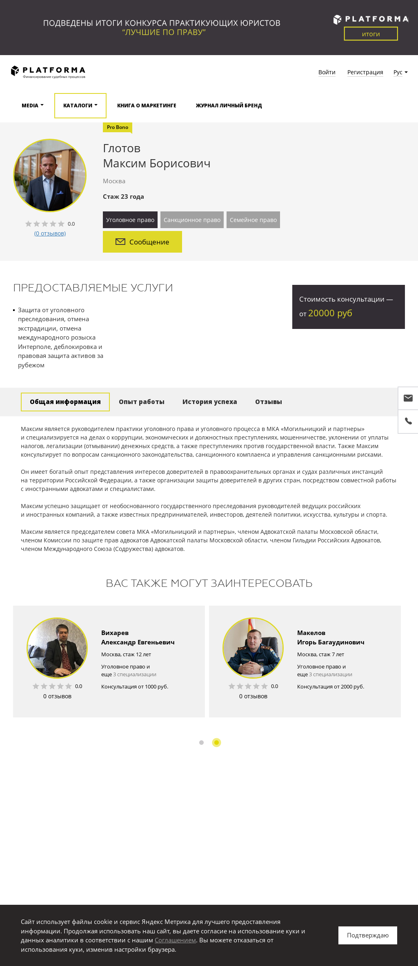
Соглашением (175, 940)
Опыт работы (142, 402)
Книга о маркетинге (146, 105)
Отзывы (268, 402)
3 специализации (134, 674)
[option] (109, 661)
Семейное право (253, 220)
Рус (398, 72)
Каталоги (77, 105)
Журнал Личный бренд (229, 105)
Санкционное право (192, 220)
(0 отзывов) (50, 233)
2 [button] (216, 742)
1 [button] (201, 742)
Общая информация (65, 402)
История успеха (209, 402)
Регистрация (365, 72)
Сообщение (142, 241)
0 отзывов (57, 696)
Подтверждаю (368, 935)
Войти (327, 72)
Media (30, 105)
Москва (114, 181)
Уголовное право (130, 220)
